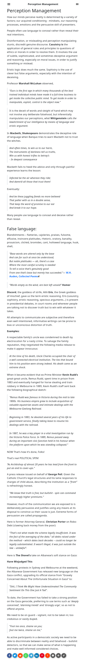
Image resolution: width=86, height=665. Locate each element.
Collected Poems (28, 276)
